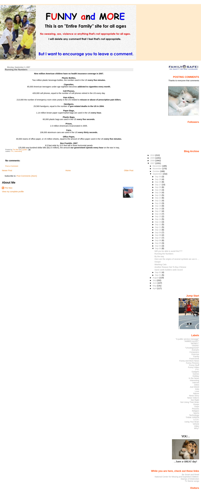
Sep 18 (158, 208)
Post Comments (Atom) (27, 176)
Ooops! (158, 262)
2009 (152, 158)
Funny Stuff (194, 365)
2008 (152, 160)
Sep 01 (158, 275)
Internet (195, 382)
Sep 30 (158, 177)
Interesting (18, 151)
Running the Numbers (164, 254)
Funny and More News (189, 361)
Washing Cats (161, 264)
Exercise (195, 354)
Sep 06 (158, 240)
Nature (196, 393)
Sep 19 (158, 206)
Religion (195, 411)
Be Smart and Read (190, 474)
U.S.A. (196, 419)
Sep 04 (158, 246)
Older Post (128, 170)
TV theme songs (192, 481)
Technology (194, 415)
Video (196, 426)
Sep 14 (158, 219)
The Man (8, 188)
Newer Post (7, 170)
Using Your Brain (192, 422)
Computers (194, 352)
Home (68, 170)
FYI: (12, 151)
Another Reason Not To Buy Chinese (170, 267)
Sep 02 (158, 272)
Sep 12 (158, 224)
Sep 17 (158, 211)
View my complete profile (13, 191)
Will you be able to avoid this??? (168, 251)
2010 (152, 155)
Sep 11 (158, 227)
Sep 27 (158, 185)
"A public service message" (187, 339)
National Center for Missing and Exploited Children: (177, 477)
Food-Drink (194, 359)
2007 (152, 163)
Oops (196, 406)
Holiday (196, 376)
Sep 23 (158, 195)
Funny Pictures (192, 363)
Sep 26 (158, 187)
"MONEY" (195, 343)
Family (196, 356)
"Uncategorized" (192, 348)
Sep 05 (158, 243)
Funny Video (193, 367)
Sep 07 (158, 238)
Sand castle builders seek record (169, 270)
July (155, 280)
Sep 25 (158, 190)
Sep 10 (158, 230)
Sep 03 (158, 248)
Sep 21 (158, 200)
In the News (194, 378)
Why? (196, 428)
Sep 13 (158, 222)
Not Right (195, 400)
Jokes (196, 385)
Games (196, 374)
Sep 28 (158, 182)
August (156, 278)
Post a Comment (11, 166)
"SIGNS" (195, 345)
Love (197, 391)
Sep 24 (158, 192)
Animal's (195, 350)
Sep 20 (158, 203)
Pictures (195, 409)
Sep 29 (158, 179)
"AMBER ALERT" (191, 341)
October (156, 171)
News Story (194, 396)
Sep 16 (158, 214)
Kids (197, 389)
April (155, 288)
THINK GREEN (192, 417)
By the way (159, 256)
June (155, 283)
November (157, 168)
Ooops (196, 404)
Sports (196, 413)
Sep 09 (158, 232)
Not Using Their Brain (189, 402)
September (158, 174)
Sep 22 (158, 198)
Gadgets (195, 372)
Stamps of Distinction (190, 479)
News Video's (193, 398)
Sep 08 (158, 235)
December (157, 166)
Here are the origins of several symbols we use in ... (177, 259)
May (155, 286)
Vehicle (196, 424)
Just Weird (194, 387)
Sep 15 (158, 216)
